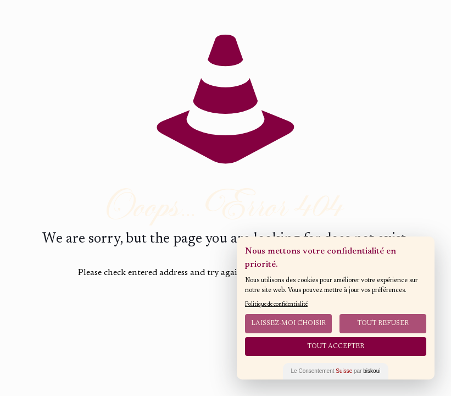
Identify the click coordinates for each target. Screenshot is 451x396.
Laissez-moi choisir (288, 323)
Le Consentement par (336, 371)
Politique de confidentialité (276, 304)
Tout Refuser (383, 323)
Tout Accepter (335, 346)
